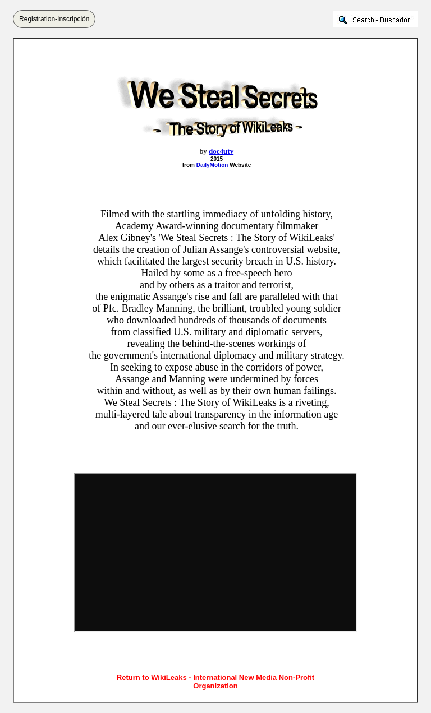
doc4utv (221, 151)
